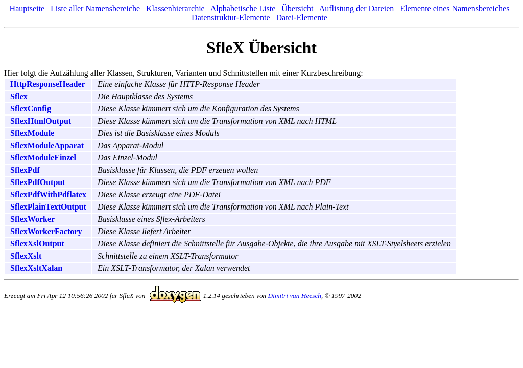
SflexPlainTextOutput (48, 206)
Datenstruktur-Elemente (231, 17)
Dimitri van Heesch (294, 295)
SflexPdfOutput (37, 182)
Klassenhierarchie (175, 8)
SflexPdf (25, 170)
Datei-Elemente (301, 17)
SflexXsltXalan (36, 268)
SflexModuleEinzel (43, 157)
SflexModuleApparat (47, 145)
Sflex (19, 96)
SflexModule (32, 133)
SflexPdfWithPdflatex (48, 194)
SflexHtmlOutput (40, 121)
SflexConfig (30, 108)
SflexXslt (25, 255)
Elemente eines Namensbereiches (454, 8)
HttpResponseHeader (47, 84)
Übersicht (297, 8)
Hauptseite (27, 8)
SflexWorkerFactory (46, 231)
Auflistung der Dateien (356, 8)
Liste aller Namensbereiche (95, 8)
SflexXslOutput (37, 243)
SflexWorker (32, 219)
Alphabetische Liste (243, 8)
